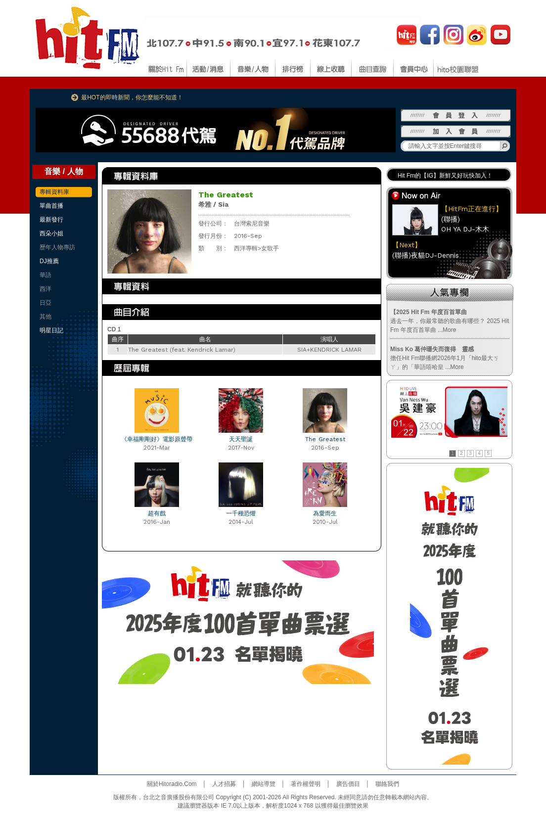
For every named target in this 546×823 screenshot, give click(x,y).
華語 (45, 275)
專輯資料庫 (54, 191)
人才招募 (224, 783)
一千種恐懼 (241, 513)
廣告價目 (348, 783)
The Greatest (325, 439)
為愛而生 (325, 513)
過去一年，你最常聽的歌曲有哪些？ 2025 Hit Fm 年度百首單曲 (449, 321)
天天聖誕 (241, 439)
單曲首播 (51, 205)
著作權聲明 (305, 783)
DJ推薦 (49, 261)
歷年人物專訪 (57, 247)
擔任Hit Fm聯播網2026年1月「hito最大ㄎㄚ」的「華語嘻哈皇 (444, 358)
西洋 (45, 288)
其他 (45, 316)
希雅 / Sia (213, 204)
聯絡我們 (387, 783)
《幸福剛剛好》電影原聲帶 (156, 439)
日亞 (45, 302)
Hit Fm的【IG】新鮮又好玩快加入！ (445, 175)
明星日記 (51, 330)
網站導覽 (263, 783)
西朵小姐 (51, 233)
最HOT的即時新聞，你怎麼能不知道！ (131, 97)
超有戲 (157, 513)
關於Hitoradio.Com (172, 783)
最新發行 (51, 219)
